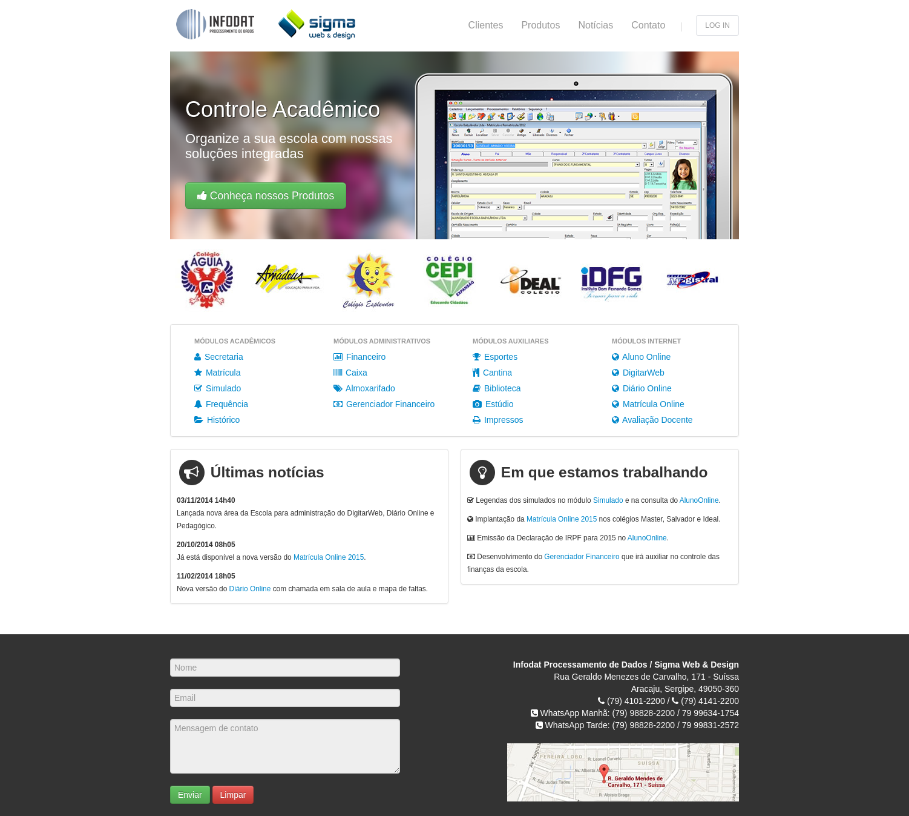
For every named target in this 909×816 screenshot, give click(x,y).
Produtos (540, 25)
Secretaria (218, 357)
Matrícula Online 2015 (329, 557)
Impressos (498, 420)
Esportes (495, 357)
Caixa (350, 372)
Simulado (217, 388)
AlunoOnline (699, 500)
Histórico (217, 420)
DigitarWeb (638, 372)
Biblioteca (497, 388)
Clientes (486, 25)
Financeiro (359, 357)
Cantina (492, 372)
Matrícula (217, 372)
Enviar (190, 795)
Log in (717, 25)
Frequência (221, 404)
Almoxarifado (364, 388)
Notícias (595, 25)
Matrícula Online (648, 404)
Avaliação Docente (652, 420)
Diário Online (642, 388)
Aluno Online (641, 357)
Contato (648, 25)
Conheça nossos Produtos (265, 196)
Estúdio (493, 404)
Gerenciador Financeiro (384, 404)
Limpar (233, 795)
